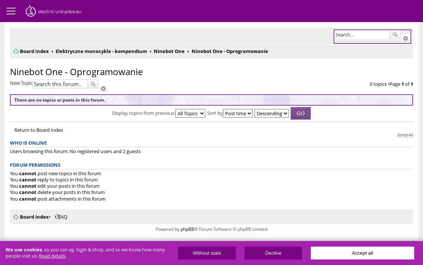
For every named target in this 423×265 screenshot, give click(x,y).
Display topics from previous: (158, 113)
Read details (52, 256)
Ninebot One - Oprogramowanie (76, 72)
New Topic (21, 83)
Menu (11, 11)
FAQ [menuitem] (62, 216)
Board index (34, 216)
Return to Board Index (38, 130)
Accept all (362, 253)
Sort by (230, 113)
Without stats (207, 253)
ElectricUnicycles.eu (53, 12)
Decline (273, 253)
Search (395, 34)
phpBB (187, 229)
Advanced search (405, 38)
